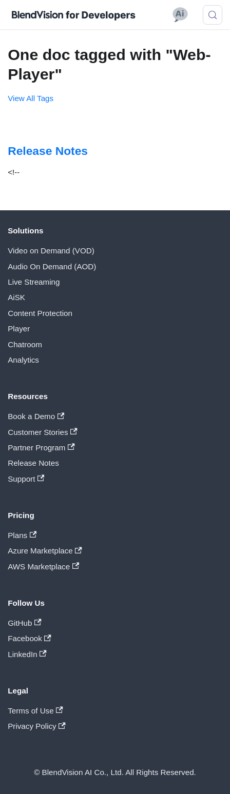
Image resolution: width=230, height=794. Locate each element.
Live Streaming (34, 281)
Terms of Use (35, 710)
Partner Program (41, 447)
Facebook (29, 638)
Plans (22, 535)
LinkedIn (27, 654)
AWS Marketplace (43, 566)
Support (26, 478)
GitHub (24, 623)
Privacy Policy (37, 726)
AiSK (16, 297)
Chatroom (25, 344)
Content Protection (40, 313)
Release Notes (33, 463)
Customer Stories (42, 432)
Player (19, 328)
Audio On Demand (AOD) (52, 266)
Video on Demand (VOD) (51, 250)
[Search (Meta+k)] (212, 15)
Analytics (23, 359)
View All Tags (30, 98)
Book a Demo (36, 416)
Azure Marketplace (45, 550)
